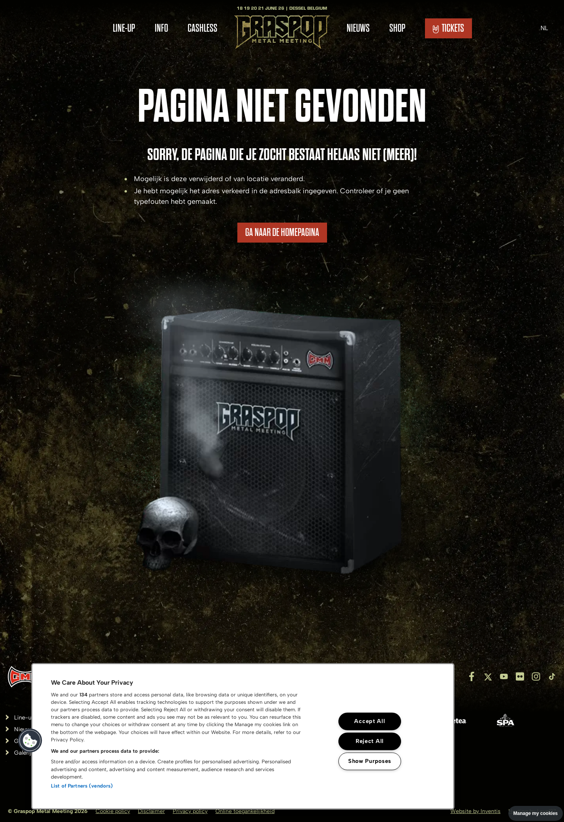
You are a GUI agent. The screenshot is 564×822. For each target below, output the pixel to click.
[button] (30, 740)
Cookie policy (113, 811)
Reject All (370, 741)
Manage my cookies (535, 813)
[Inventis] (25, 676)
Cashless (202, 28)
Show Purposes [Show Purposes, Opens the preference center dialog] (369, 760)
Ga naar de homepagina (282, 232)
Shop (397, 28)
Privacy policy (190, 811)
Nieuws (358, 28)
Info (161, 28)
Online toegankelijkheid (245, 811)
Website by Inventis (475, 811)
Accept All (369, 721)
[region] (242, 736)
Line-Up (124, 28)
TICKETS (448, 28)
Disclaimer (151, 811)
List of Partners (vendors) (82, 786)
